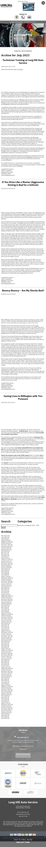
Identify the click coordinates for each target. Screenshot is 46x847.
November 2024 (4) (6, 689)
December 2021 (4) (6, 637)
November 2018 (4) (6, 581)
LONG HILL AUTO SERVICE (23, 51)
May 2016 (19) (5, 535)
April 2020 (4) (5, 606)
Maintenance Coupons (23, 813)
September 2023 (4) (7, 668)
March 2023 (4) (5, 659)
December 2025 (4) (6, 709)
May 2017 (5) (5, 554)
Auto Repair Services (23, 811)
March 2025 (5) (5, 695)
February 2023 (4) (6, 658)
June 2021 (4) (5, 628)
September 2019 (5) (7, 596)
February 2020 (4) (6, 603)
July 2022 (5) (5, 647)
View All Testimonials (23, 759)
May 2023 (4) (5, 662)
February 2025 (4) (6, 694)
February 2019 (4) (6, 585)
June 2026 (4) (5, 718)
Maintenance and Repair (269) (26, 525)
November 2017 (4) (6, 563)
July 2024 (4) (5, 683)
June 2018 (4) (5, 573)
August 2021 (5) (5, 631)
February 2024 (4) (6, 676)
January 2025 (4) (6, 692)
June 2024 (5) (5, 682)
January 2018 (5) (6, 566)
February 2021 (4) (6, 621)
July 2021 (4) (5, 629)
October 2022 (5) (6, 652)
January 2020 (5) (6, 602)
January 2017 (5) (6, 548)
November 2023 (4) (6, 671)
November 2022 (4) (6, 653)
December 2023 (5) (6, 673)
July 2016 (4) (5, 539)
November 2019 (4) (6, 599)
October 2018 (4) (6, 579)
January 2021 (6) (6, 620)
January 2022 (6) (6, 638)
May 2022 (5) (5, 644)
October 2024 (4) (6, 688)
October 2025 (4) (6, 706)
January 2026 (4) (6, 710)
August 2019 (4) (5, 594)
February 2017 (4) (6, 549)
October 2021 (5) (6, 634)
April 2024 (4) (5, 679)
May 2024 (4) (5, 680)
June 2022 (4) (5, 646)
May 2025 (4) (5, 698)
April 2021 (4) (5, 624)
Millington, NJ (23, 743)
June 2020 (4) (5, 609)
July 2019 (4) (5, 593)
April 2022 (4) (5, 643)
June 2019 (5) (5, 591)
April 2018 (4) (5, 570)
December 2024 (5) (6, 691)
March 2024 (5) (5, 677)
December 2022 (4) (6, 655)
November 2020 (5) (6, 617)
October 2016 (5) (6, 543)
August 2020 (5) (5, 612)
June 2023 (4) (5, 664)
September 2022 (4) (7, 650)
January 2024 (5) (6, 674)
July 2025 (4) (5, 701)
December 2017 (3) (6, 564)
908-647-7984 (23, 821)
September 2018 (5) (7, 578)
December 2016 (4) (6, 546)
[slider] (27, 21)
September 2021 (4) (7, 632)
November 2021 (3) (6, 635)
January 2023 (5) (6, 656)
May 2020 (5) (5, 608)
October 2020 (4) (6, 615)
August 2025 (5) (5, 703)
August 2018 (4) (5, 576)
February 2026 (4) (6, 712)
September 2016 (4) (7, 542)
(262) (37, 525)
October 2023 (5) (6, 670)
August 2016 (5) (5, 540)
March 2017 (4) (5, 551)
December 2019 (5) (6, 600)
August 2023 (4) (5, 667)
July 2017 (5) (5, 557)
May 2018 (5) (5, 572)
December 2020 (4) (6, 619)
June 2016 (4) (5, 537)
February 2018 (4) (6, 567)
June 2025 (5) (5, 700)
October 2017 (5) (6, 561)
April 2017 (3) (5, 552)
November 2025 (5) (6, 707)
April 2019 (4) (5, 588)
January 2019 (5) (6, 584)
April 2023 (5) (5, 661)
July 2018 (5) (5, 575)
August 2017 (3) (5, 558)
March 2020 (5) (5, 605)
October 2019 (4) (6, 597)
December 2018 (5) (6, 582)
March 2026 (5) (5, 713)
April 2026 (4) (5, 715)
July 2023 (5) (5, 665)
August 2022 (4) (5, 649)
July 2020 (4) (5, 611)
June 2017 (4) (5, 555)
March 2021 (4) (5, 623)
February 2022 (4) (6, 640)
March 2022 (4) (5, 641)
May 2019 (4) (5, 590)
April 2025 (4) (5, 697)
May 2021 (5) (5, 626)
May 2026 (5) (5, 717)
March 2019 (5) (5, 587)
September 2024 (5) (7, 686)
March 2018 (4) (5, 569)
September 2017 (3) (7, 560)
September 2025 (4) (7, 704)
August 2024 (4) (5, 685)
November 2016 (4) (6, 545)
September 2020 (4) (7, 614)
